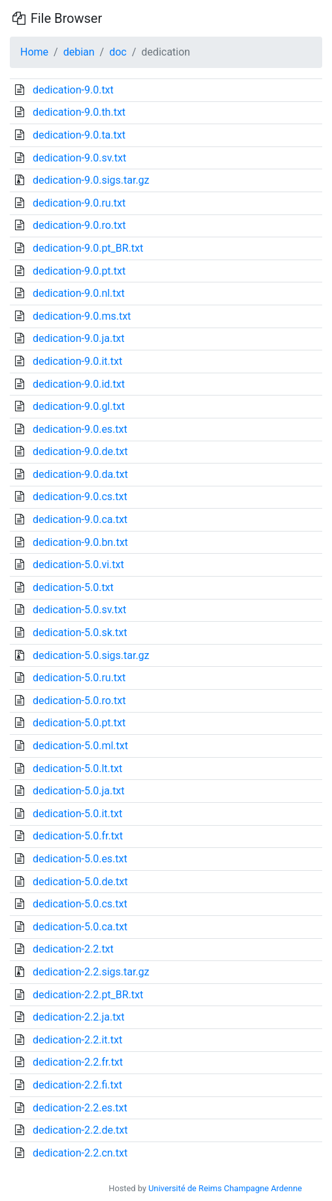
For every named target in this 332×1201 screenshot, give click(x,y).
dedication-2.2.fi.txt (77, 1085)
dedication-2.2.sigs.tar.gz (91, 972)
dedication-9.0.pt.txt (79, 271)
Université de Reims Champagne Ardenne (225, 1188)
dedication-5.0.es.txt (80, 859)
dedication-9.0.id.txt (79, 384)
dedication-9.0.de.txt (80, 451)
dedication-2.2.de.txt (80, 1130)
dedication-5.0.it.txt (77, 813)
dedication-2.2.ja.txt (79, 1017)
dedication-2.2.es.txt (80, 1108)
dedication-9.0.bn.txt (80, 542)
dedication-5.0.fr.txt (78, 836)
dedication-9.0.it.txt (77, 361)
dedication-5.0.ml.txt (80, 745)
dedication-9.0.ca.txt (80, 519)
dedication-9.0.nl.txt (79, 293)
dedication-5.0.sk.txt (80, 632)
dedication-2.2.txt (73, 949)
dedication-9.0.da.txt (80, 474)
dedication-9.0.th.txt (79, 112)
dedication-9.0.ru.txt (79, 203)
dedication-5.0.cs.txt (80, 904)
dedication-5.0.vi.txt (78, 564)
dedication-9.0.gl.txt (79, 406)
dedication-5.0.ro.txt (79, 700)
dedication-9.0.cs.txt (80, 496)
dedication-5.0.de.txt (80, 881)
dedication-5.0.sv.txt (79, 609)
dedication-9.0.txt (73, 90)
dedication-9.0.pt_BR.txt (88, 248)
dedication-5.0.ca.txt (80, 927)
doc (118, 52)
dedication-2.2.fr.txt (78, 1062)
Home (34, 52)
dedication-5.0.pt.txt (79, 723)
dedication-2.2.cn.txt (80, 1153)
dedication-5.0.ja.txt (79, 791)
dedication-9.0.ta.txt (79, 135)
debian (79, 52)
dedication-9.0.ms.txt (82, 316)
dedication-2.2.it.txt (77, 1040)
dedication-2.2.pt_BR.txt (88, 995)
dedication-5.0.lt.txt (77, 768)
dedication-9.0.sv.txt (79, 158)
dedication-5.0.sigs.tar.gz (91, 655)
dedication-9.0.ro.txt (79, 225)
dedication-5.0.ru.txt (79, 677)
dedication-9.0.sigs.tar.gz (91, 180)
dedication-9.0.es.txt (80, 429)
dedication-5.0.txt (73, 587)
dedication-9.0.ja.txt (79, 338)
